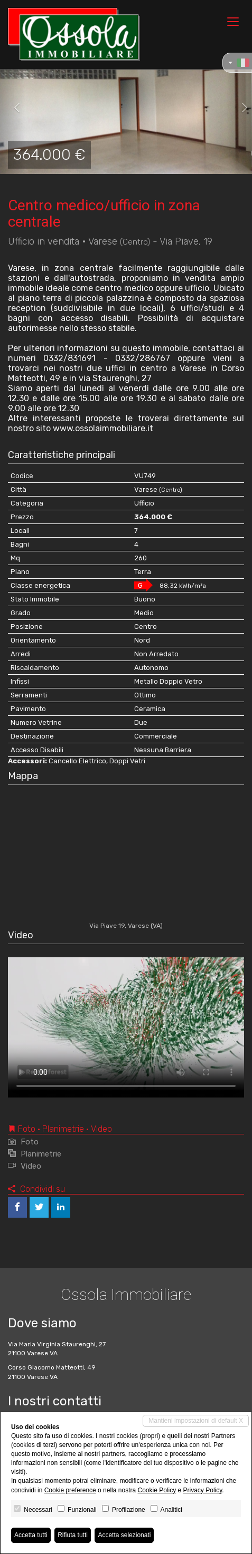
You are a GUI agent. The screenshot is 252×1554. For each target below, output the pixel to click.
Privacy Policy (202, 1490)
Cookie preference (70, 1490)
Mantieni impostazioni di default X (195, 1420)
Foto (23, 1142)
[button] (12, 108)
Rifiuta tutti (73, 1535)
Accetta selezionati (124, 1535)
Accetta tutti (31, 1535)
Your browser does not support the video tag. (126, 1023)
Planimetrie (34, 1154)
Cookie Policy (156, 1490)
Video (24, 1166)
